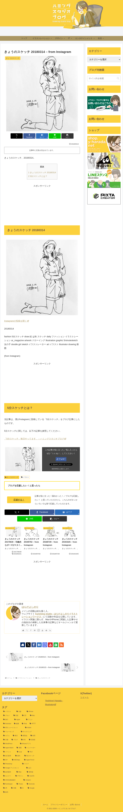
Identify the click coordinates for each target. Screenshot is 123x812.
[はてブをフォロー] (34, 630)
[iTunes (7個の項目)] (20, 784)
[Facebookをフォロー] (30, 630)
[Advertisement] (42, 204)
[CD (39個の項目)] (24, 715)
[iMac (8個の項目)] (20, 772)
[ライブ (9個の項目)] (29, 764)
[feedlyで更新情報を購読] (46, 630)
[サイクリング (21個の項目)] (28, 732)
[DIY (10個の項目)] (6, 760)
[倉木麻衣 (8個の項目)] (8, 772)
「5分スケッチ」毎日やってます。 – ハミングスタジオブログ (35, 439)
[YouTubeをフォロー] (42, 630)
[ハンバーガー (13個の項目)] (30, 748)
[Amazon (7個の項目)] (29, 780)
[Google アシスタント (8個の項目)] (13, 768)
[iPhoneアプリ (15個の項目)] (28, 744)
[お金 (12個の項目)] (21, 752)
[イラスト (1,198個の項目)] (8, 711)
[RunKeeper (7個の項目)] (8, 784)
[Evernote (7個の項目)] (31, 784)
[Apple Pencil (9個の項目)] (30, 760)
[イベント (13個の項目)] (8, 752)
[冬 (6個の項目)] (22, 788)
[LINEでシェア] (55, 136)
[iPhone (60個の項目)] (31, 711)
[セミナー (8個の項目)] (8, 776)
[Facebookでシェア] (29, 136)
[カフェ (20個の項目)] (6, 736)
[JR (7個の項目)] (6, 788)
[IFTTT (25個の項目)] (33, 724)
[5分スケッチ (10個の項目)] (30, 756)
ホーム (45, 805)
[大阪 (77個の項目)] (20, 711)
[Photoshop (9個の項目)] (11, 764)
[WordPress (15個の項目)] (10, 744)
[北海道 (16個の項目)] (32, 740)
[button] (67, 136)
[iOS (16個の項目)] (23, 740)
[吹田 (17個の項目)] (33, 736)
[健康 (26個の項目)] (16, 724)
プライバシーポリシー (59, 805)
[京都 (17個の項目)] (6, 740)
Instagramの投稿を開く (16, 321)
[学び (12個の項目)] (32, 752)
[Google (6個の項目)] (32, 788)
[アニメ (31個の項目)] (31, 719)
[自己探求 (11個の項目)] (8, 756)
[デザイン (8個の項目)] (20, 776)
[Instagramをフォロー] (38, 630)
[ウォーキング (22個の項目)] (10, 732)
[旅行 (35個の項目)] (7, 719)
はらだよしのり (30, 607)
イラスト (25, 477)
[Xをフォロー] (27, 630)
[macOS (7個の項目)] (31, 776)
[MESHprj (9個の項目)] (17, 760)
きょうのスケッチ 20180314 (42, 172)
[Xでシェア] (17, 136)
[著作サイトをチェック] (23, 630)
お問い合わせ (75, 805)
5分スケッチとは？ (37, 176)
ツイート (84, 697)
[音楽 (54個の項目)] (16, 715)
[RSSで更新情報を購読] (50, 630)
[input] (103, 78)
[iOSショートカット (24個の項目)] (13, 727)
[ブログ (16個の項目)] (15, 740)
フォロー (62, 459)
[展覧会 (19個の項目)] (24, 736)
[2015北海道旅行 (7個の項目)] (12, 780)
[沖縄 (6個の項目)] (14, 788)
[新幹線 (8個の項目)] (31, 772)
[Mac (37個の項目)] (33, 715)
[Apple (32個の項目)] (19, 719)
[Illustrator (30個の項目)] (7, 724)
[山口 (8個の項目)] (31, 768)
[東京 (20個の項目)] (15, 736)
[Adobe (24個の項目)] (30, 727)
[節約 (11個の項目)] (18, 756)
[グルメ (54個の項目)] (7, 715)
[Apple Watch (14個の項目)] (8, 748)
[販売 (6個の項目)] (19, 792)
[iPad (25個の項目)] (24, 724)
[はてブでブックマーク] (42, 136)
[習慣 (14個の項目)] (19, 748)
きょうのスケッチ (11, 477)
